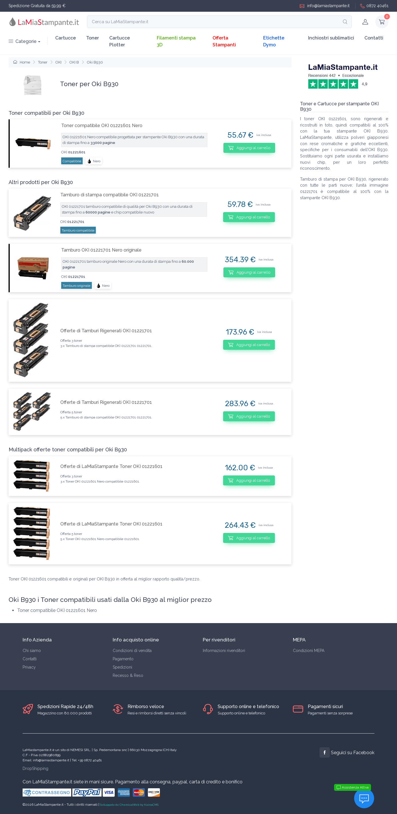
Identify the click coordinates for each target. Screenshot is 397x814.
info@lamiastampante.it (325, 5)
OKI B (74, 62)
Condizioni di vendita (132, 650)
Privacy (29, 667)
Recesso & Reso (128, 675)
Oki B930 (95, 62)
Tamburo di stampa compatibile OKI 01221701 (109, 194)
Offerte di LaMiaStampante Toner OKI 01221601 (111, 466)
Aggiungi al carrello (249, 147)
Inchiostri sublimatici (331, 38)
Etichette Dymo (273, 41)
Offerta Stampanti (224, 41)
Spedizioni (122, 667)
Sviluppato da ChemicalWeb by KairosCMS (129, 804)
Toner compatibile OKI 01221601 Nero (101, 125)
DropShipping (35, 768)
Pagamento (123, 659)
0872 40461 (374, 5)
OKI (58, 62)
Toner (92, 38)
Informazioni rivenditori (224, 650)
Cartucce (65, 38)
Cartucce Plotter (119, 41)
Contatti (373, 38)
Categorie (23, 41)
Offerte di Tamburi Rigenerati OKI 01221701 (106, 330)
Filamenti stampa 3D (176, 41)
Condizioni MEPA (308, 650)
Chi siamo (32, 650)
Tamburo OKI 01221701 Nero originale (101, 250)
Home (21, 62)
